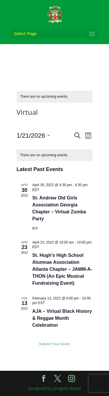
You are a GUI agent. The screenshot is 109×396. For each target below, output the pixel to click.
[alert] (54, 97)
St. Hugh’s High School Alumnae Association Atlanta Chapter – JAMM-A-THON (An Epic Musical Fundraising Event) (62, 269)
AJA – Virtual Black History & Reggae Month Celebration (62, 318)
